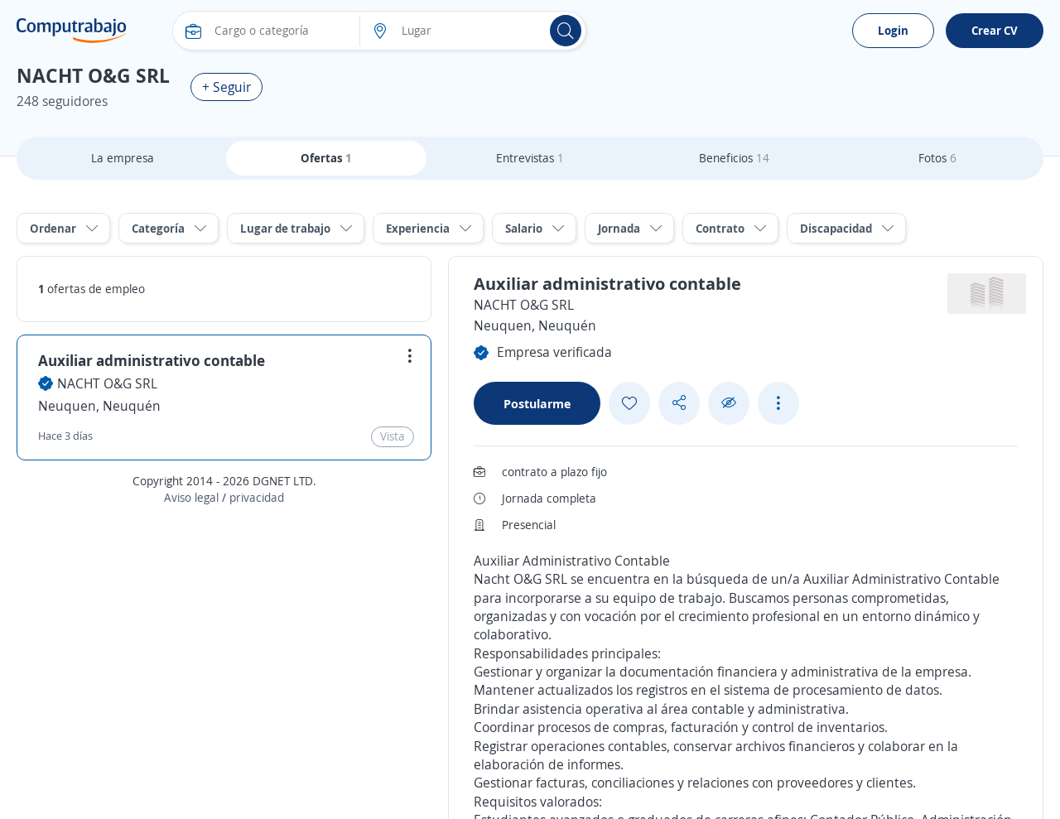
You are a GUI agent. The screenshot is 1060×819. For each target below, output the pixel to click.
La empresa (122, 158)
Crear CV (994, 30)
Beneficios (734, 158)
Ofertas (326, 158)
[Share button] (679, 403)
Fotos (937, 158)
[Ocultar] (728, 403)
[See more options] (778, 403)
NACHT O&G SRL (107, 383)
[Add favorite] (629, 403)
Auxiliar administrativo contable (151, 360)
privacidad (256, 497)
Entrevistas (530, 158)
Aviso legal (191, 497)
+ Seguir (226, 87)
